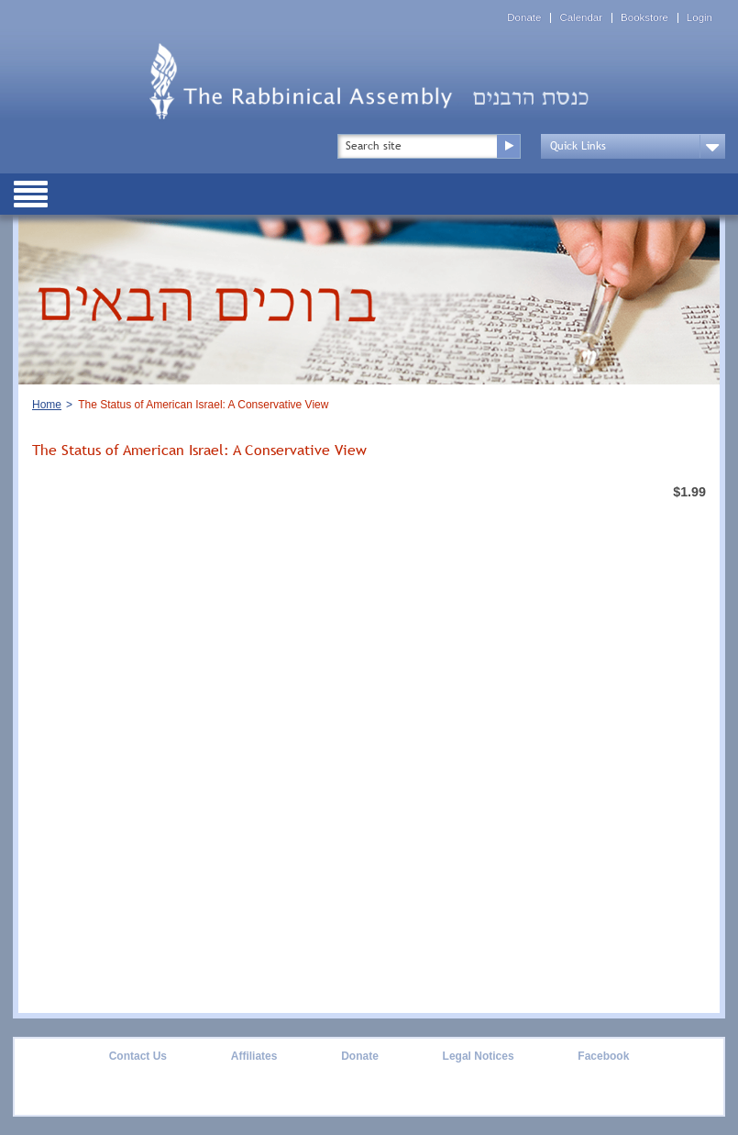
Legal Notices (478, 1056)
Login (699, 18)
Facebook (603, 1056)
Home (46, 404)
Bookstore (644, 18)
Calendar (580, 18)
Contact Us (138, 1056)
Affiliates (254, 1056)
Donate (524, 18)
